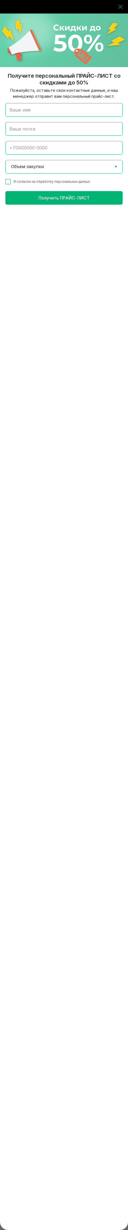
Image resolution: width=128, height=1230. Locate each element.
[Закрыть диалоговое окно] (120, 7)
